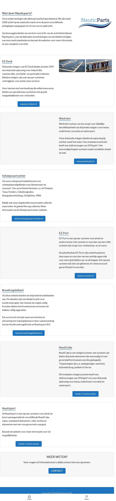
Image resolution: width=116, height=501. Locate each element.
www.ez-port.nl (85, 275)
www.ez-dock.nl (28, 103)
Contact (57, 470)
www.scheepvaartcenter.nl (28, 218)
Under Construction (85, 393)
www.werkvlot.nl (85, 161)
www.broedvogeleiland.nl (28, 332)
